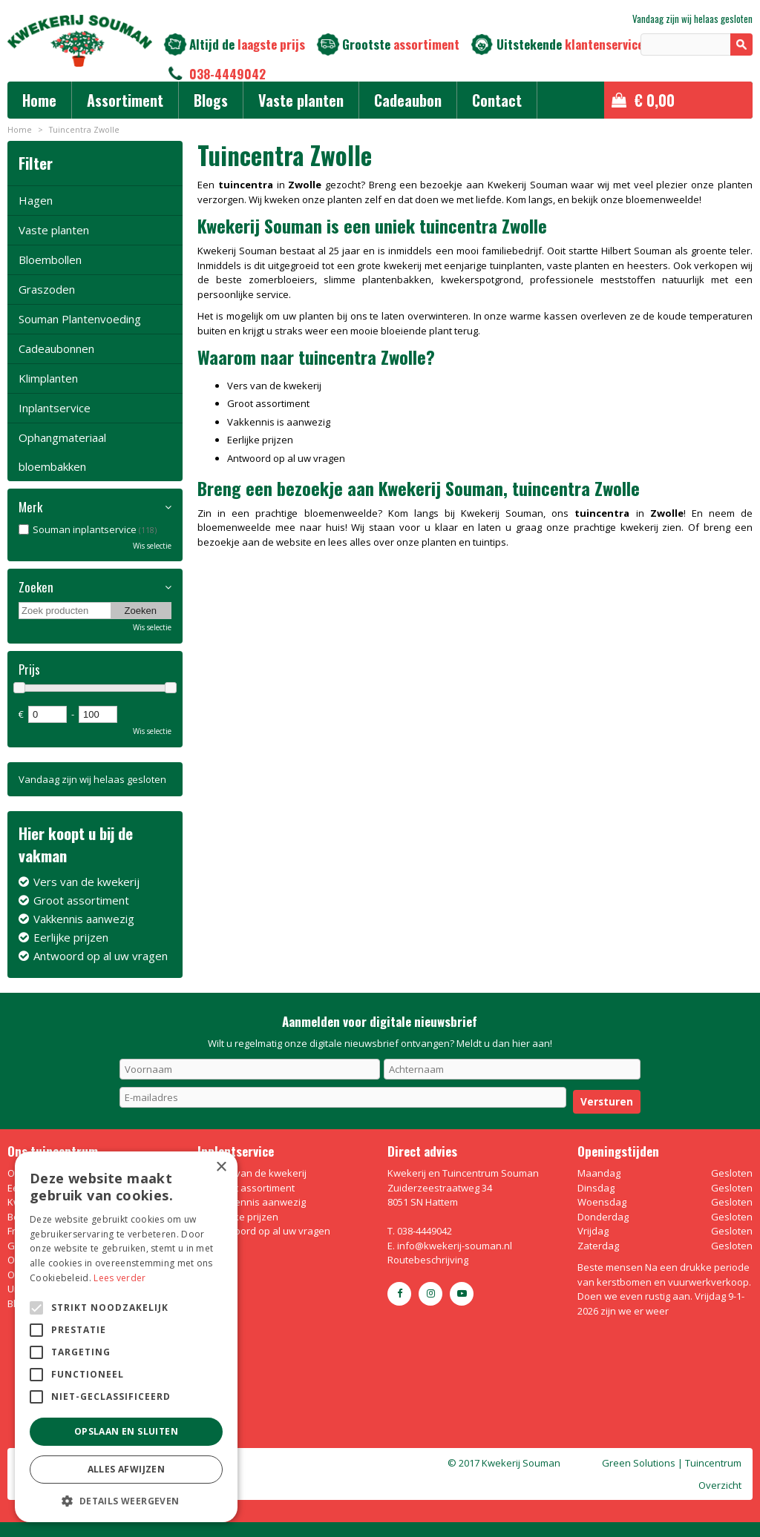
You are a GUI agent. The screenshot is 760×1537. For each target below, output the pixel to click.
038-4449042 (227, 74)
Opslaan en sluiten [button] (126, 1431)
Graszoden (47, 289)
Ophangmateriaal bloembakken (62, 452)
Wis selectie (152, 545)
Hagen (36, 200)
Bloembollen (50, 259)
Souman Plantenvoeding (80, 318)
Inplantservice (55, 407)
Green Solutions (638, 1463)
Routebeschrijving (427, 1259)
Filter (36, 162)
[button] (126, 1500)
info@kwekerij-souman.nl (454, 1245)
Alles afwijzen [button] (127, 1469)
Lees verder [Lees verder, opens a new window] (119, 1278)
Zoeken (36, 587)
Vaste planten (54, 229)
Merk (30, 507)
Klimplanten (48, 378)
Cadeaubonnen (56, 348)
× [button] (220, 1167)
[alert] (126, 1336)
